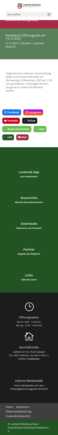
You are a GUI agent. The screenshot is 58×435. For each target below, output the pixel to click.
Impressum (22, 407)
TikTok (31, 120)
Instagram (34, 112)
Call (9, 137)
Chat (41, 129)
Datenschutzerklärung (18, 411)
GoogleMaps (33, 358)
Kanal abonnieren (18, 129)
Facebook (13, 112)
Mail (24, 137)
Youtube (12, 120)
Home (9, 407)
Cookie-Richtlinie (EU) (18, 416)
